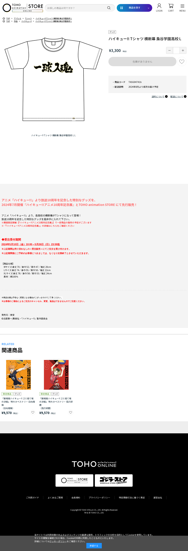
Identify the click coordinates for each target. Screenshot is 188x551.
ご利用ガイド (32, 497)
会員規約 (75, 497)
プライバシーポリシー (99, 497)
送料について (158, 96)
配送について (176, 96)
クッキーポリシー (58, 541)
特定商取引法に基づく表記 (132, 497)
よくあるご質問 (55, 497)
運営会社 (157, 497)
